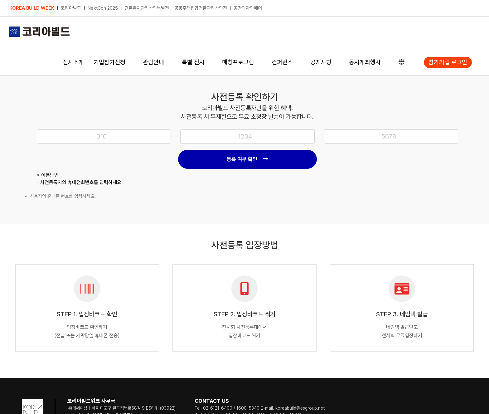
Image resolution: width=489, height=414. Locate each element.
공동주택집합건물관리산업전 (200, 8)
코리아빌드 (71, 8)
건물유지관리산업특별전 (146, 8)
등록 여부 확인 (247, 159)
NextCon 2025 (103, 8)
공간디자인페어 (248, 8)
